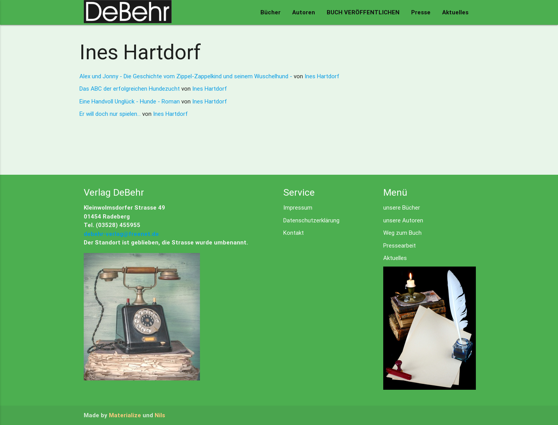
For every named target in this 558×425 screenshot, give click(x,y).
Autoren (303, 12)
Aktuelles (455, 12)
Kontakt (293, 232)
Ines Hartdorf (322, 76)
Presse (421, 12)
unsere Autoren (403, 220)
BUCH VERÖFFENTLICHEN (363, 12)
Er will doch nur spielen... (110, 113)
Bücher (270, 12)
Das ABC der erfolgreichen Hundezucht (130, 88)
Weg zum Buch (402, 232)
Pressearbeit (399, 245)
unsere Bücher (401, 207)
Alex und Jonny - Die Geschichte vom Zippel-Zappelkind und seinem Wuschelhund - (186, 76)
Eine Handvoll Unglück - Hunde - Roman (130, 101)
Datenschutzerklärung (311, 220)
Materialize (125, 415)
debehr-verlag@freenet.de (121, 233)
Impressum (297, 207)
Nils (160, 415)
